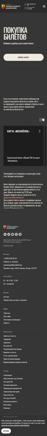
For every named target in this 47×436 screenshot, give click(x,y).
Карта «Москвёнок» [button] (18, 131)
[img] (11, 6)
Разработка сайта (8, 245)
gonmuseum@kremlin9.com (14, 197)
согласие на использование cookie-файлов (15, 425)
